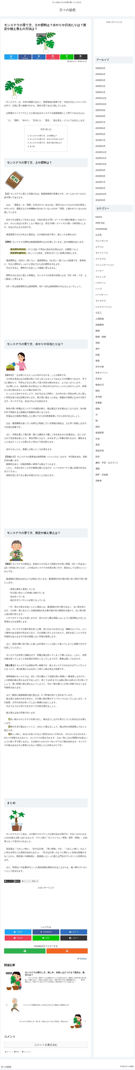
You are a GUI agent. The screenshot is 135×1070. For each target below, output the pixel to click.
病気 (98, 427)
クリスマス (101, 259)
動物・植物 (101, 337)
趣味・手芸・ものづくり (107, 463)
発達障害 (100, 433)
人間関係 (100, 319)
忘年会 (99, 379)
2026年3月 (100, 80)
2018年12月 (101, 152)
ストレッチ (101, 277)
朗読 (98, 391)
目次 (43, 129)
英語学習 (100, 451)
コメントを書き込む (46, 1045)
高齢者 (99, 480)
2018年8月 (100, 176)
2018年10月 (101, 164)
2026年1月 (100, 92)
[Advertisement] (46, 69)
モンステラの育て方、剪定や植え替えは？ (46, 143)
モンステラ (9, 882)
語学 (98, 457)
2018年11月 (101, 158)
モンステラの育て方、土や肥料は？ (43, 136)
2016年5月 (100, 188)
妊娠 (98, 355)
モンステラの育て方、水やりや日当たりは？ (47, 140)
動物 (98, 331)
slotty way (100, 223)
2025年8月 (100, 116)
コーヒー (100, 271)
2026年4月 (100, 74)
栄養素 (99, 403)
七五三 (99, 313)
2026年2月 (100, 86)
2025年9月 (100, 110)
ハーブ (99, 289)
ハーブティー (102, 295)
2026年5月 (100, 68)
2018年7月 (100, 182)
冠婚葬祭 (100, 325)
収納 (98, 343)
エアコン (100, 247)
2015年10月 (101, 194)
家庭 (98, 361)
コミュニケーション (105, 265)
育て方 (35, 882)
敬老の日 (100, 385)
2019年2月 (100, 146)
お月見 (99, 235)
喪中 (98, 349)
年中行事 (100, 367)
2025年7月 (100, 122)
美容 (98, 445)
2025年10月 (101, 104)
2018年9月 (100, 170)
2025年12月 (101, 98)
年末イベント (102, 373)
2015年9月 (100, 200)
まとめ (31, 147)
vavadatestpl (101, 229)
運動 (98, 468)
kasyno (99, 217)
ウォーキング (102, 241)
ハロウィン (101, 283)
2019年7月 (100, 140)
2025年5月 (100, 134)
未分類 (99, 397)
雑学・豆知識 (102, 475)
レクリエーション (104, 307)
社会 (98, 438)
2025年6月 (100, 128)
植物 (17, 882)
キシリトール (102, 253)
